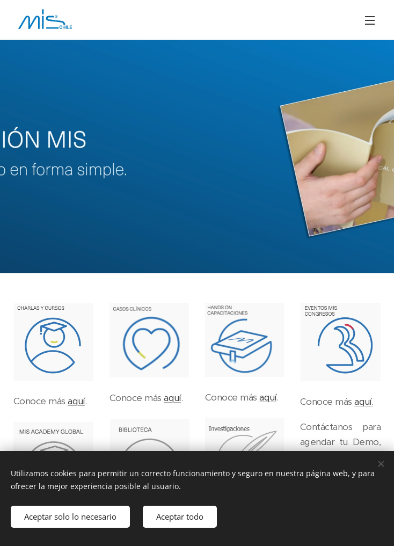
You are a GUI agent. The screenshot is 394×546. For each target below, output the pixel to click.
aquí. (363, 401)
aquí (76, 400)
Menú (370, 20)
